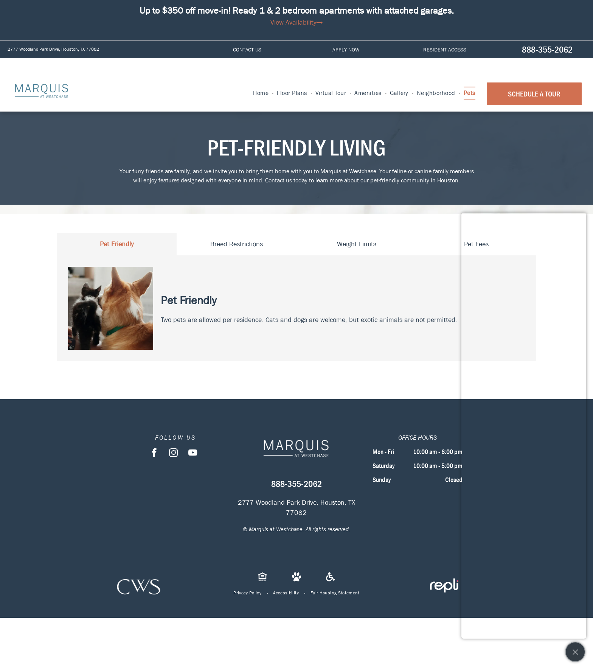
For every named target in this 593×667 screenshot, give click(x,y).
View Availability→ (296, 22)
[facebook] (154, 453)
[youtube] (192, 453)
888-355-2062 (547, 49)
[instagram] (173, 453)
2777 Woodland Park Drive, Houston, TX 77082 (53, 49)
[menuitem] (261, 93)
